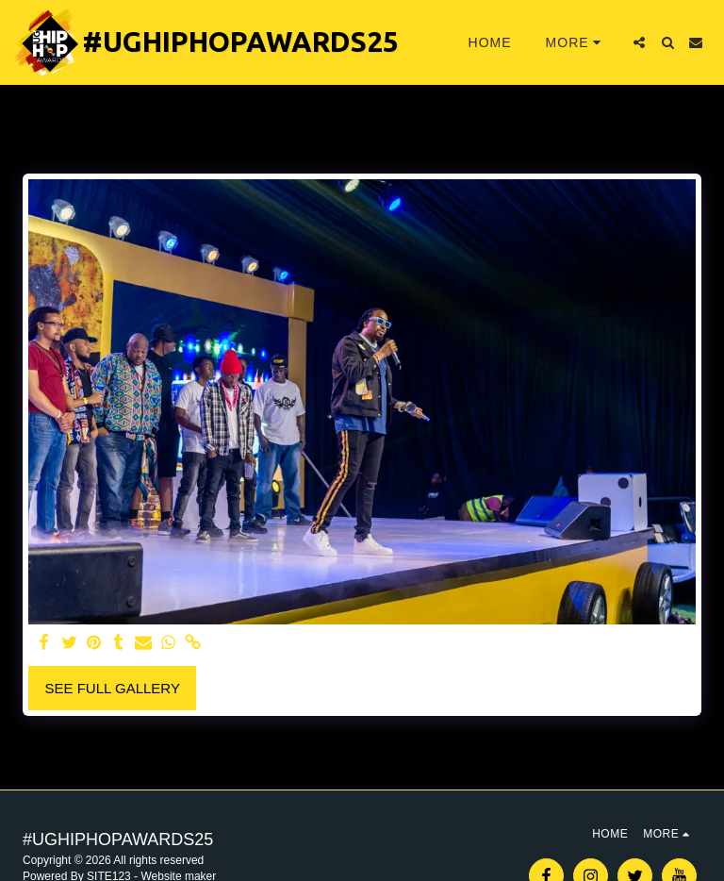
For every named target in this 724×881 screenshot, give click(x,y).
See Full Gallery (112, 688)
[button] (639, 42)
